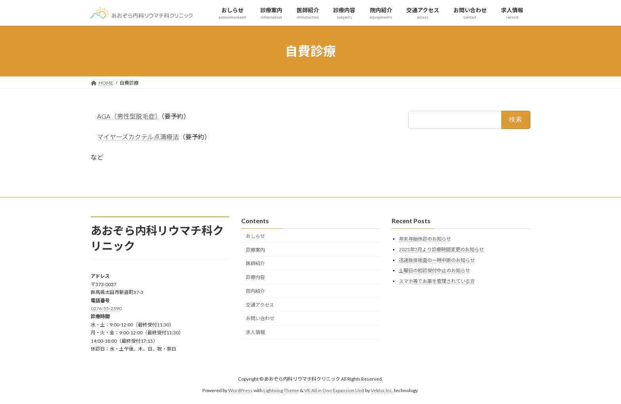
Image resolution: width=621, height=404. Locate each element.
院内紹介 (255, 291)
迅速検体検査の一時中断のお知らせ (437, 260)
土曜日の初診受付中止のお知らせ (434, 270)
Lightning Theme (281, 390)
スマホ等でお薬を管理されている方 (437, 281)
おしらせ (255, 236)
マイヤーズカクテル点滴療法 (138, 136)
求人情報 (255, 332)
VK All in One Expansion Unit (334, 390)
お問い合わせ (260, 318)
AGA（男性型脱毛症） (129, 116)
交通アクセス (260, 305)
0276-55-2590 (106, 308)
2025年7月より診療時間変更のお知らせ (441, 249)
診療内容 (255, 277)
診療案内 (255, 250)
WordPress (240, 390)
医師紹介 (255, 263)
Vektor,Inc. (382, 390)
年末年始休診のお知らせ (425, 239)
